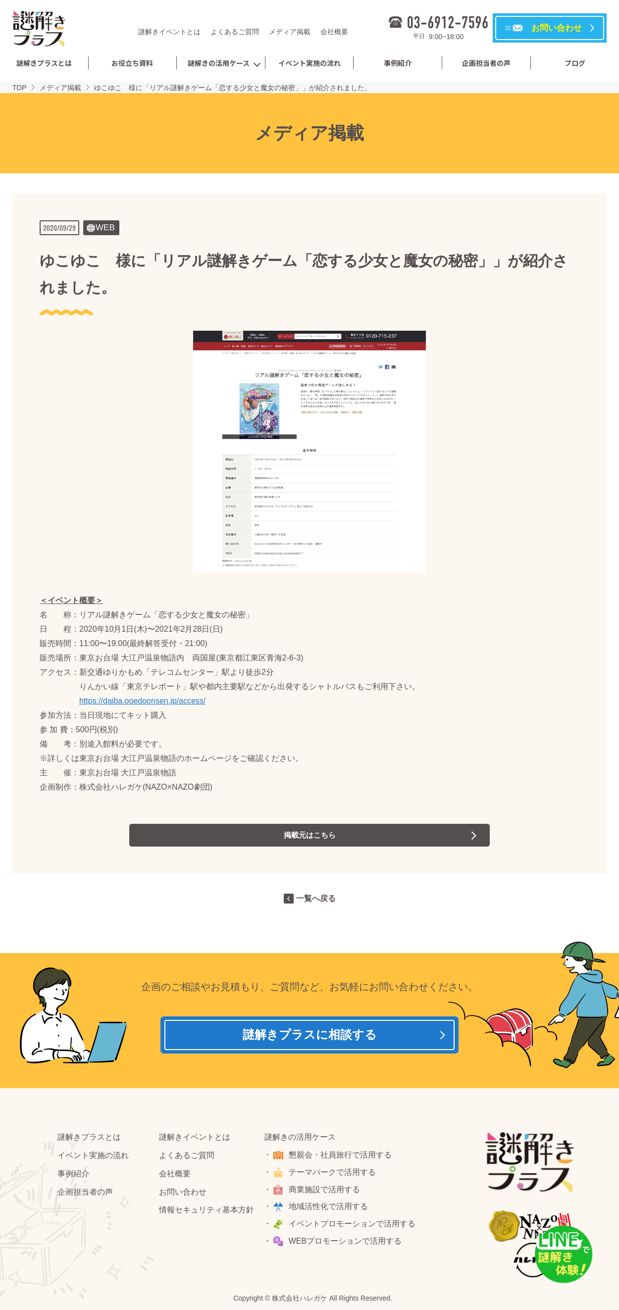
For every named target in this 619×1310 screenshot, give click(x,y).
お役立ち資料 (132, 63)
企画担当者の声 (486, 63)
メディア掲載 (289, 32)
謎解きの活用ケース (219, 63)
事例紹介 (398, 63)
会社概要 (334, 32)
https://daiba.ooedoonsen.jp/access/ (142, 701)
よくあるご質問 (234, 32)
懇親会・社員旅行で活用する (341, 1157)
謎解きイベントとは (169, 32)
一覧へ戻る (316, 898)
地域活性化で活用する (329, 1209)
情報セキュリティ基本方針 (206, 1212)
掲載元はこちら (309, 835)
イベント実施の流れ (309, 63)
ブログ (575, 63)
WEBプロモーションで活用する (346, 1243)
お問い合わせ (182, 1194)
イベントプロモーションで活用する (353, 1226)
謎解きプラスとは (44, 63)
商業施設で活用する (325, 1191)
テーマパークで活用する (333, 1174)
